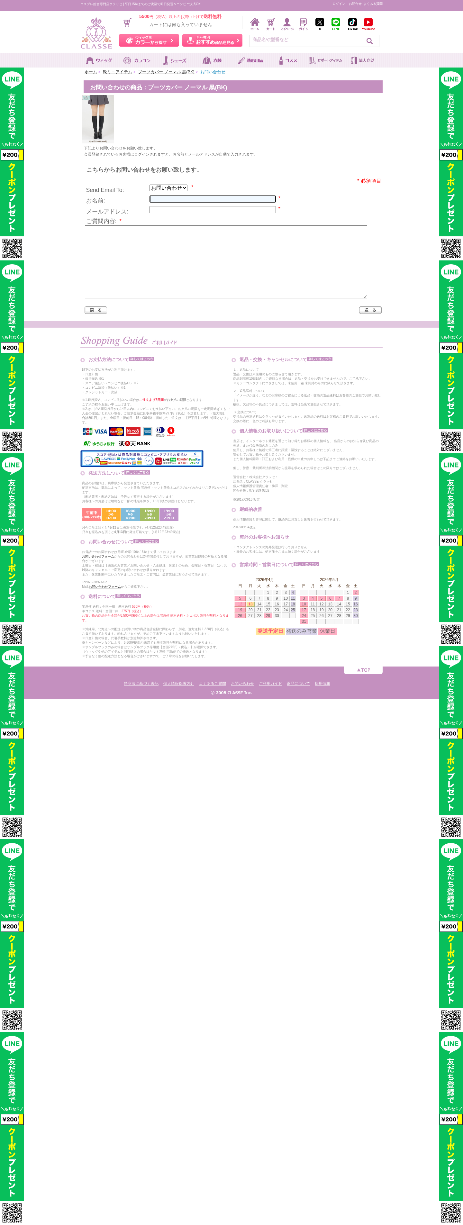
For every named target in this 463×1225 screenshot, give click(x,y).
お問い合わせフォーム (98, 571)
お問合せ (355, 3)
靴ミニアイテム (117, 71)
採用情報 (322, 698)
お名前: (95, 200)
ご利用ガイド (270, 698)
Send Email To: (105, 190)
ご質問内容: (104, 221)
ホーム (91, 71)
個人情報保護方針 (178, 698)
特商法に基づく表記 (141, 698)
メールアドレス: (107, 211)
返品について (298, 698)
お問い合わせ (242, 698)
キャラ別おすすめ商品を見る (212, 40)
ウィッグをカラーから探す (149, 40)
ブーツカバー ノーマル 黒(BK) (166, 71)
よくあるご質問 (212, 698)
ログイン (338, 3)
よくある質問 (373, 3)
